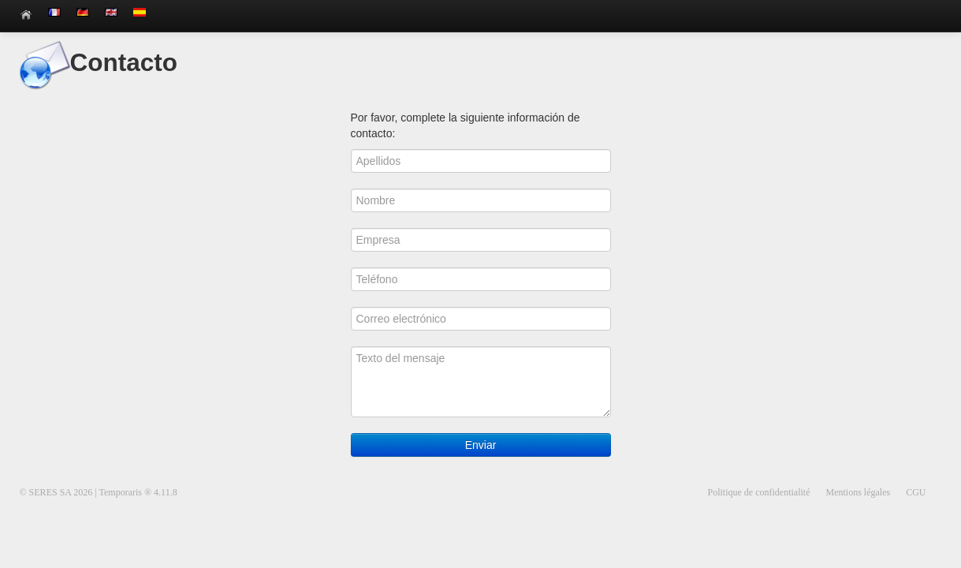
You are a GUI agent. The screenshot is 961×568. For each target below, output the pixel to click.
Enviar (481, 445)
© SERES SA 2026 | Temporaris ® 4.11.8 (98, 492)
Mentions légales (858, 492)
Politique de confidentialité (759, 492)
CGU (916, 492)
